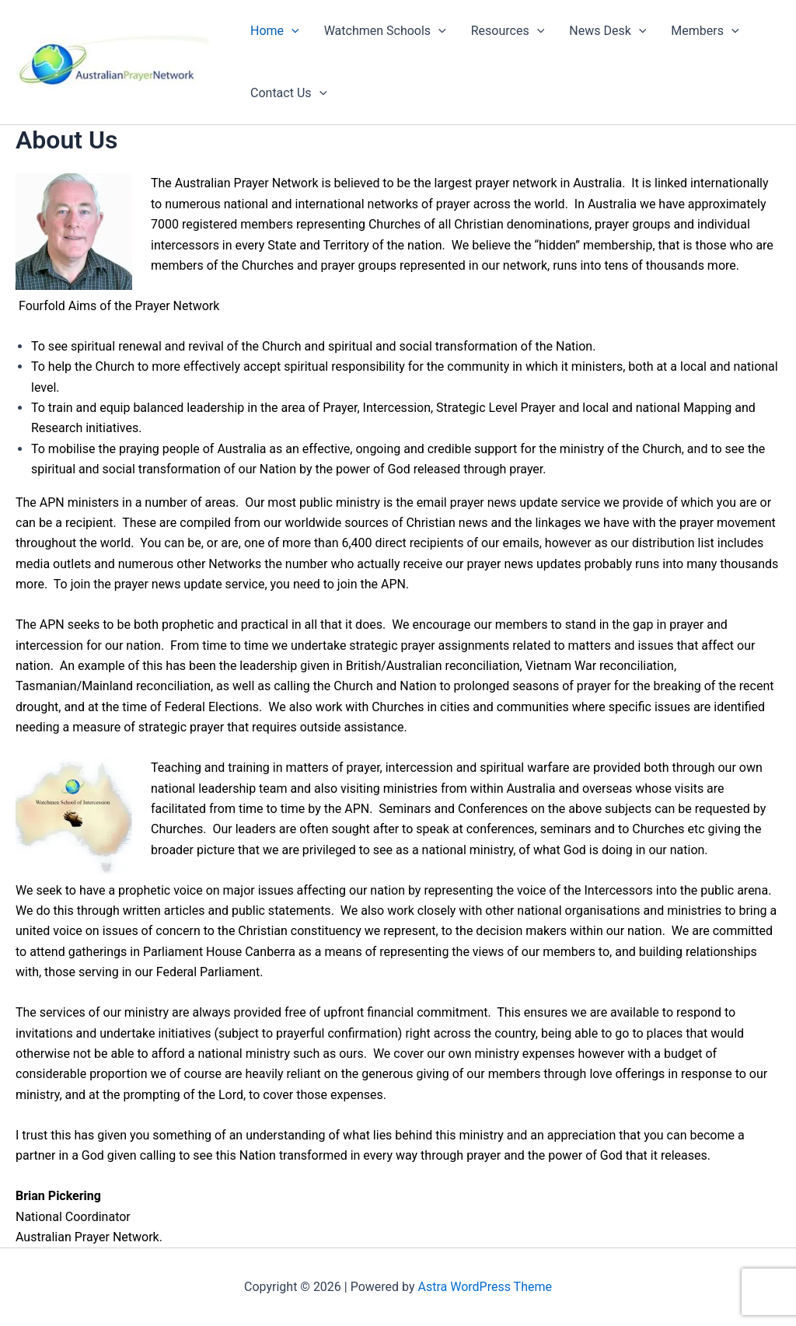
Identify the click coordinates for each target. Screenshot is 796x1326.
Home (274, 31)
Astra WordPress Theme (485, 1286)
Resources (508, 31)
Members (704, 31)
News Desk (607, 31)
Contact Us (288, 93)
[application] (291, 31)
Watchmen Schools (385, 31)
